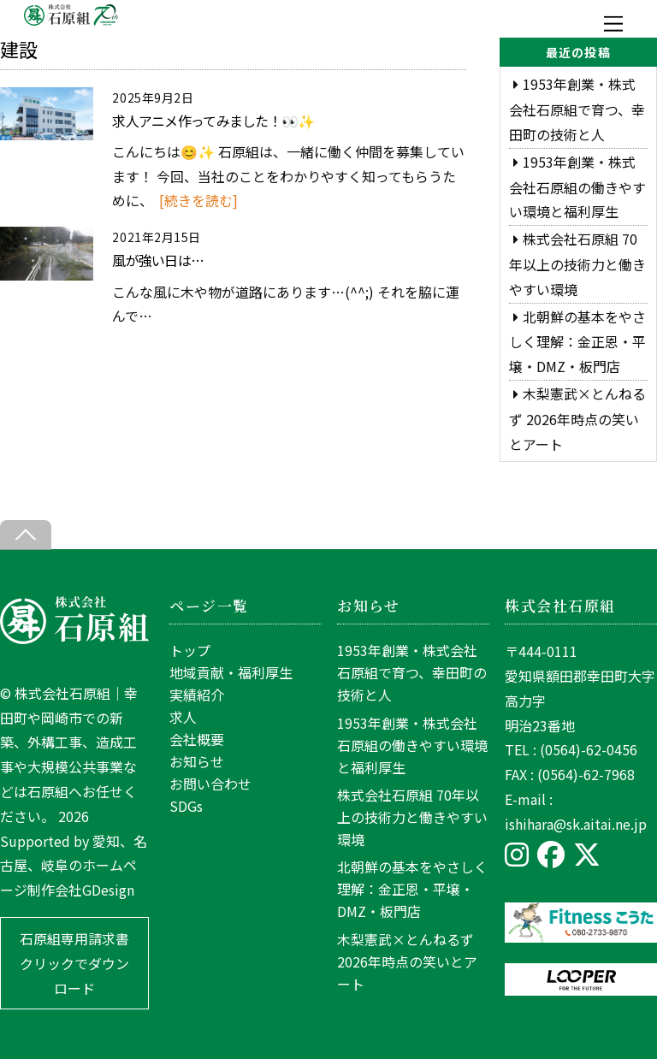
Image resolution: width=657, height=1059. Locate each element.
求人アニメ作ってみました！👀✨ (213, 120)
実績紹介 (196, 694)
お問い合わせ (210, 783)
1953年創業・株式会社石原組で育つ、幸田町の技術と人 (577, 109)
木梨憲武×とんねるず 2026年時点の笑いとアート (577, 418)
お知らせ (196, 761)
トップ (189, 650)
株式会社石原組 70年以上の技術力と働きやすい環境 (577, 263)
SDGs (186, 806)
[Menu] (613, 23)
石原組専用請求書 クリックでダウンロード (74, 963)
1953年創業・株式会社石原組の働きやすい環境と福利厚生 (577, 186)
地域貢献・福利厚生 (231, 672)
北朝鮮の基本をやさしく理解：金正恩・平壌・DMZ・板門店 (577, 341)
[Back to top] (25, 535)
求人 (183, 717)
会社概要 (196, 739)
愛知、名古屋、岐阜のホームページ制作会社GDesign (73, 866)
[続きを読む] (198, 200)
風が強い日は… (158, 260)
